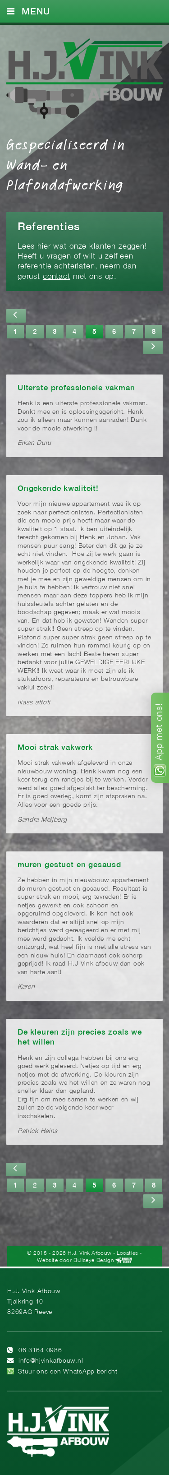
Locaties (127, 1253)
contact (56, 276)
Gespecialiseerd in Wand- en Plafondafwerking (65, 164)
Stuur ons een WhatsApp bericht (68, 1372)
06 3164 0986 (40, 1351)
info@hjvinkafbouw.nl (50, 1361)
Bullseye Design (93, 1260)
